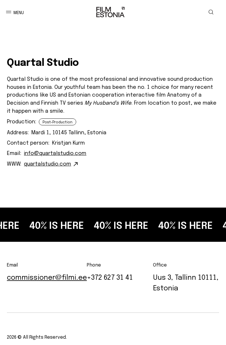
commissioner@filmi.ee (47, 276)
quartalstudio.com (47, 163)
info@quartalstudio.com (55, 152)
